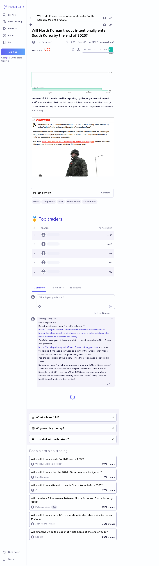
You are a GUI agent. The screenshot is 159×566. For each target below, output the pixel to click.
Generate (105, 192)
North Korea (73, 201)
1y (55, 318)
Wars (60, 201)
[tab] (39, 288)
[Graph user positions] (78, 49)
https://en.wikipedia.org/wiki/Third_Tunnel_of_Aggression (68, 347)
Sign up (13, 51)
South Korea (89, 201)
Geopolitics (49, 201)
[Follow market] (104, 24)
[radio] (84, 49)
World (36, 201)
